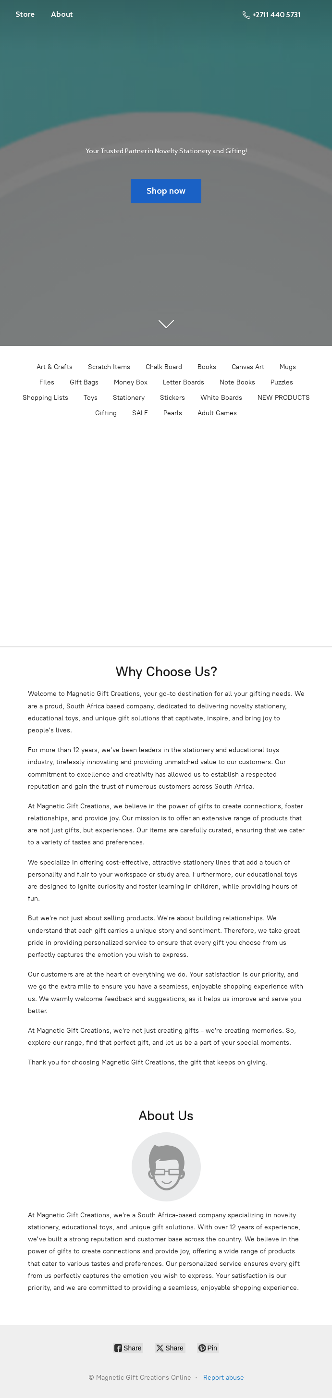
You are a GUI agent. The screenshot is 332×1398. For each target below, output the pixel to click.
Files (46, 382)
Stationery (129, 398)
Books (206, 367)
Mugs (288, 367)
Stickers (172, 398)
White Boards (221, 398)
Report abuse (223, 1377)
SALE (140, 413)
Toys (91, 398)
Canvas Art (248, 367)
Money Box (131, 382)
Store (25, 14)
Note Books (237, 382)
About (62, 14)
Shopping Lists (45, 398)
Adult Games (217, 413)
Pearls (172, 413)
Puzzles (282, 382)
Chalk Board (164, 367)
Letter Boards (183, 382)
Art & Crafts (55, 367)
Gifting (106, 413)
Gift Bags (84, 382)
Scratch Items (109, 367)
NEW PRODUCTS (284, 398)
